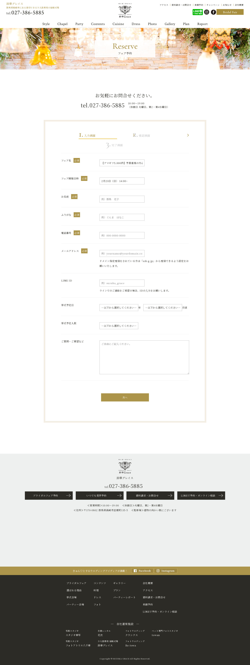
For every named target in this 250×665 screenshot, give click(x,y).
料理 (96, 590)
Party (79, 24)
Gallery (170, 24)
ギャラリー (119, 583)
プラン (117, 590)
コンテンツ (100, 583)
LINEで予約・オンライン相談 (198, 495)
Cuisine (118, 24)
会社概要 (239, 4)
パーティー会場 (75, 604)
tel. (25, 13)
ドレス (97, 597)
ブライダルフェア (76, 583)
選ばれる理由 (74, 590)
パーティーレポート (124, 597)
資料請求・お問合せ (181, 4)
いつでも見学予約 (96, 495)
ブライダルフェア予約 (45, 495)
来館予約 (199, 4)
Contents (98, 24)
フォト (97, 604)
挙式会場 (71, 597)
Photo (152, 24)
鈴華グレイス (14, 4)
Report (202, 24)
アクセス (164, 4)
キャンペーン (213, 4)
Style (46, 24)
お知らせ (227, 4)
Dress (136, 24)
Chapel (62, 24)
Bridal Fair (230, 12)
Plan (186, 24)
